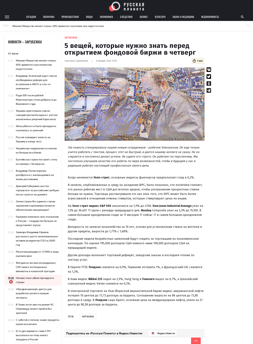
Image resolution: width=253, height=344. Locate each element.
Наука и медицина (183, 17)
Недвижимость (210, 17)
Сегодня (31, 17)
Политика (48, 17)
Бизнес (144, 17)
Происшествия (70, 17)
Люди (89, 17)
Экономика (106, 17)
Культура (160, 17)
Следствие (126, 17)
